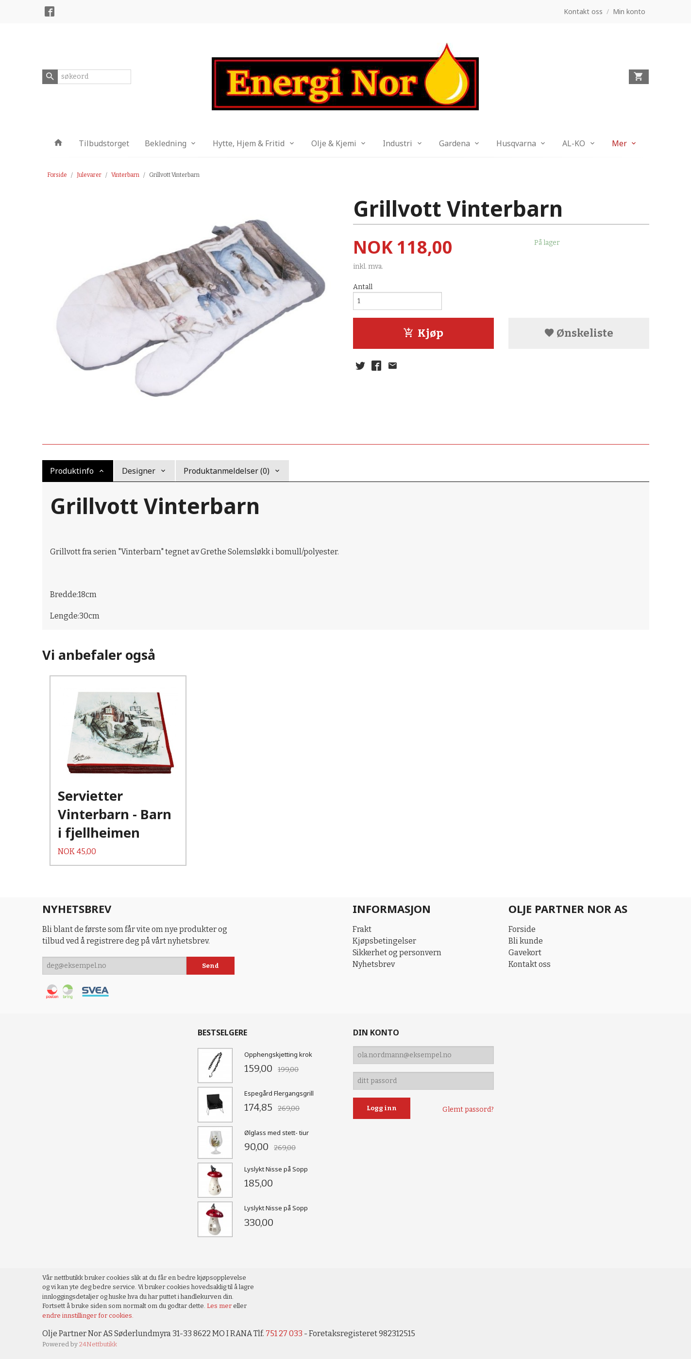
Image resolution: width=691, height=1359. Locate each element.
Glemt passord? (468, 1109)
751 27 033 (284, 1333)
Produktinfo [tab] (72, 470)
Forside (57, 175)
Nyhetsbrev (374, 964)
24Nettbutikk (98, 1344)
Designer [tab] (138, 470)
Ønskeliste (578, 333)
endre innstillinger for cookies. (88, 1315)
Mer (619, 143)
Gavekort (524, 952)
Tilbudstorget (104, 143)
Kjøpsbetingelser (384, 941)
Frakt (362, 929)
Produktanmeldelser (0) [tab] (227, 470)
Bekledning (165, 143)
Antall (362, 287)
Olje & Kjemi (333, 143)
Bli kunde (525, 941)
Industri (397, 143)
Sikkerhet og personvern (397, 952)
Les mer (220, 1305)
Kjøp (423, 333)
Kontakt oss (529, 964)
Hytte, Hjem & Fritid (249, 143)
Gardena (454, 143)
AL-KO (573, 143)
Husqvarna (516, 143)
